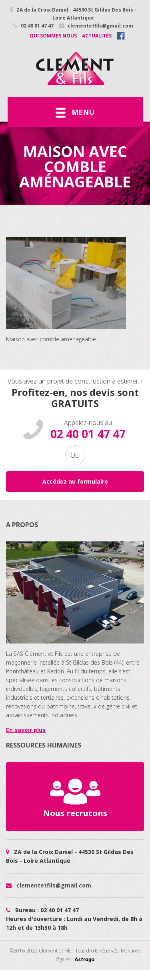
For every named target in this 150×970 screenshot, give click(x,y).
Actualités (97, 35)
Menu (75, 112)
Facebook (121, 36)
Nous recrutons (75, 796)
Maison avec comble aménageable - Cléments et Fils (75, 68)
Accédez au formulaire (75, 481)
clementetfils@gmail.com (96, 25)
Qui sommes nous (53, 35)
